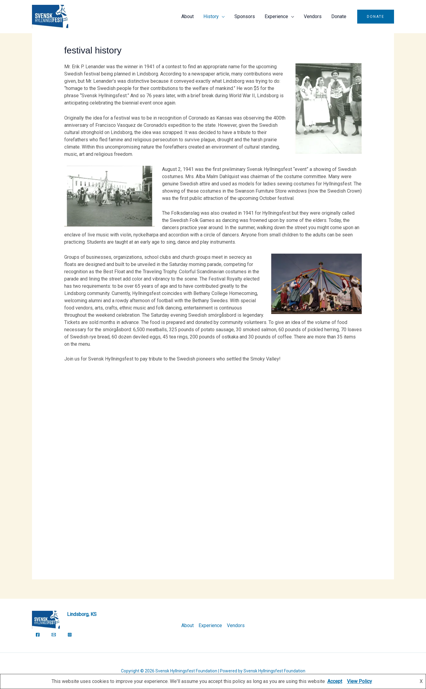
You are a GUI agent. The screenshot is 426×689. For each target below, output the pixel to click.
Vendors (313, 16)
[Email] (53, 634)
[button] (375, 17)
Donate (338, 16)
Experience (276, 16)
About (187, 16)
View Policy (359, 681)
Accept (334, 681)
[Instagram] (69, 634)
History (211, 16)
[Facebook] (37, 634)
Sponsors (244, 16)
